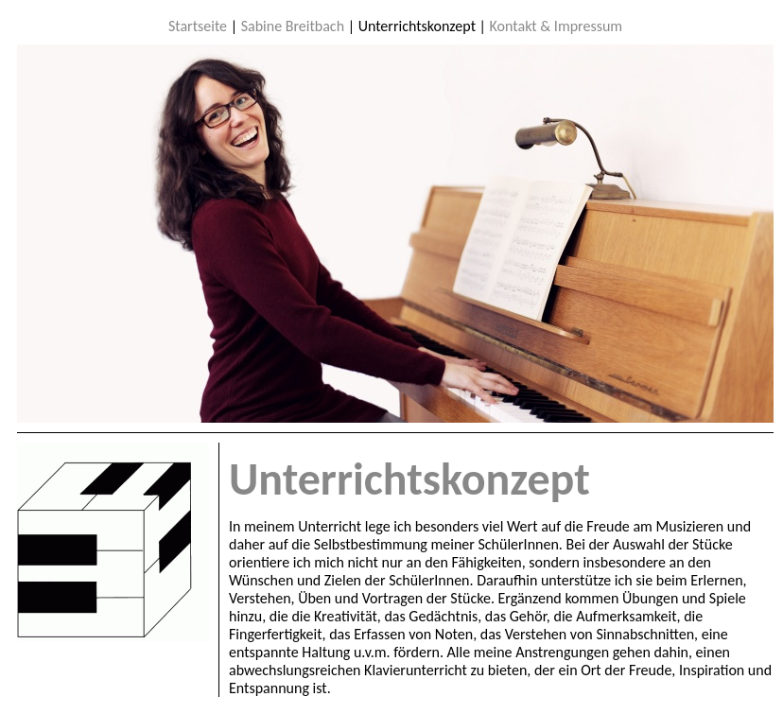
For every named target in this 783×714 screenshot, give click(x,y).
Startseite (197, 26)
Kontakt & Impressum (556, 26)
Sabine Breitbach (292, 26)
